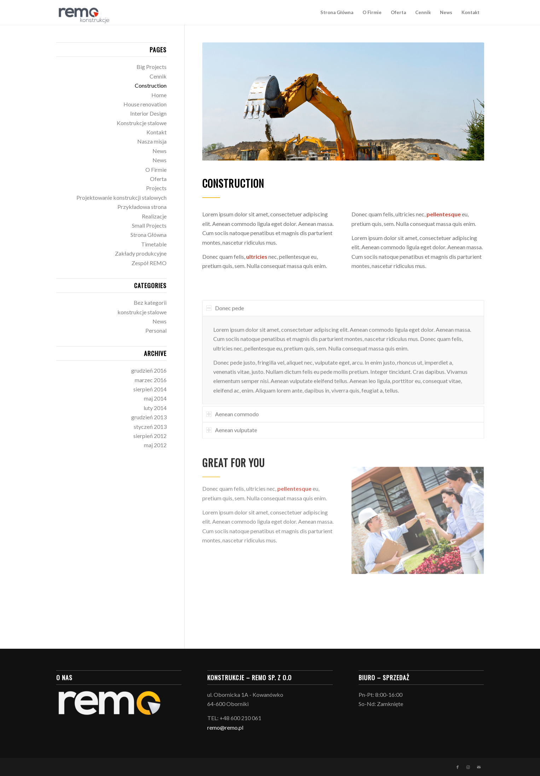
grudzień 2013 (149, 417)
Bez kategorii (150, 302)
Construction (151, 85)
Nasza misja (152, 141)
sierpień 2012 (150, 435)
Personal (156, 330)
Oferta (158, 178)
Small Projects (149, 225)
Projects (156, 188)
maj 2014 (155, 398)
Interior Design (148, 113)
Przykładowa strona (142, 206)
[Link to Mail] (479, 767)
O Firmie (156, 169)
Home (159, 95)
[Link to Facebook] (457, 767)
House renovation (145, 104)
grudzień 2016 (149, 370)
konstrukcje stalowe (142, 312)
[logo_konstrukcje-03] (83, 12)
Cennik (158, 76)
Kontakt (156, 132)
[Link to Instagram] (468, 767)
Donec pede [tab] (225, 322)
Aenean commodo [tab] (232, 428)
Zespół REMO (149, 262)
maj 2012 (155, 445)
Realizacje (154, 216)
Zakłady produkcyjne (141, 253)
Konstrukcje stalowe (142, 122)
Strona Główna (148, 234)
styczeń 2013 (150, 426)
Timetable (154, 244)
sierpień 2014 (150, 389)
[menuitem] (337, 12)
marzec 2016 (151, 380)
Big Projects (152, 66)
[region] (343, 374)
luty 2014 (155, 407)
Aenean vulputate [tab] (231, 444)
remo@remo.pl (225, 727)
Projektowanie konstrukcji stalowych (121, 197)
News (159, 150)
